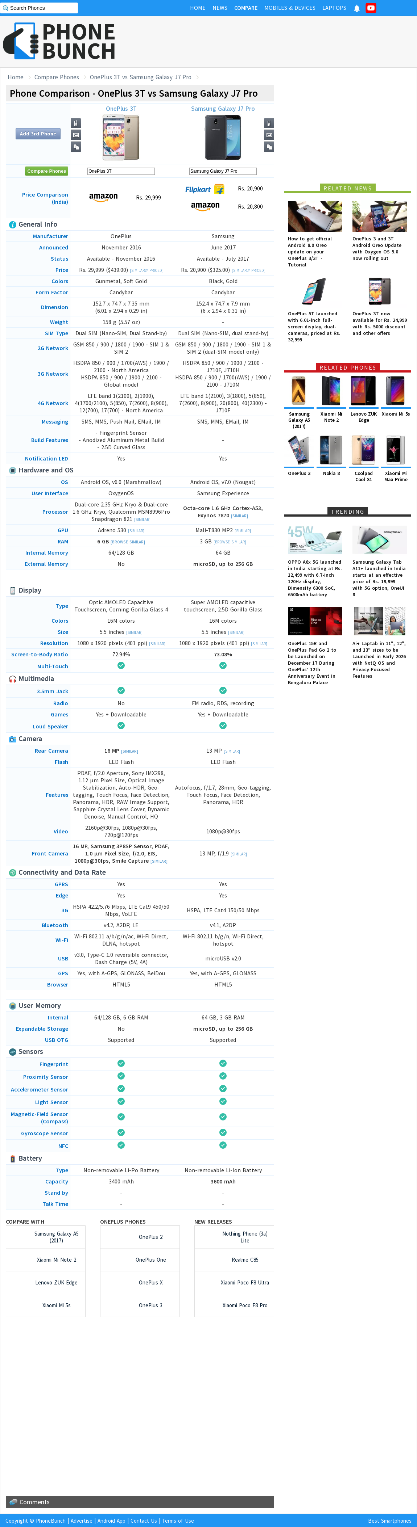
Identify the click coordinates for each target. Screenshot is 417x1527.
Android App (111, 1520)
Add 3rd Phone (38, 133)
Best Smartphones (390, 1520)
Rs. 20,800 (223, 207)
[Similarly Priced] (147, 270)
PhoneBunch (51, 1520)
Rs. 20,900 (223, 189)
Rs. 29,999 (121, 198)
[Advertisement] (285, 41)
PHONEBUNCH (79, 41)
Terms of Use (178, 1520)
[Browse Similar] (128, 541)
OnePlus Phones (123, 1221)
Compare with (25, 1221)
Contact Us (144, 1520)
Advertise (81, 1520)
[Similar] (142, 519)
